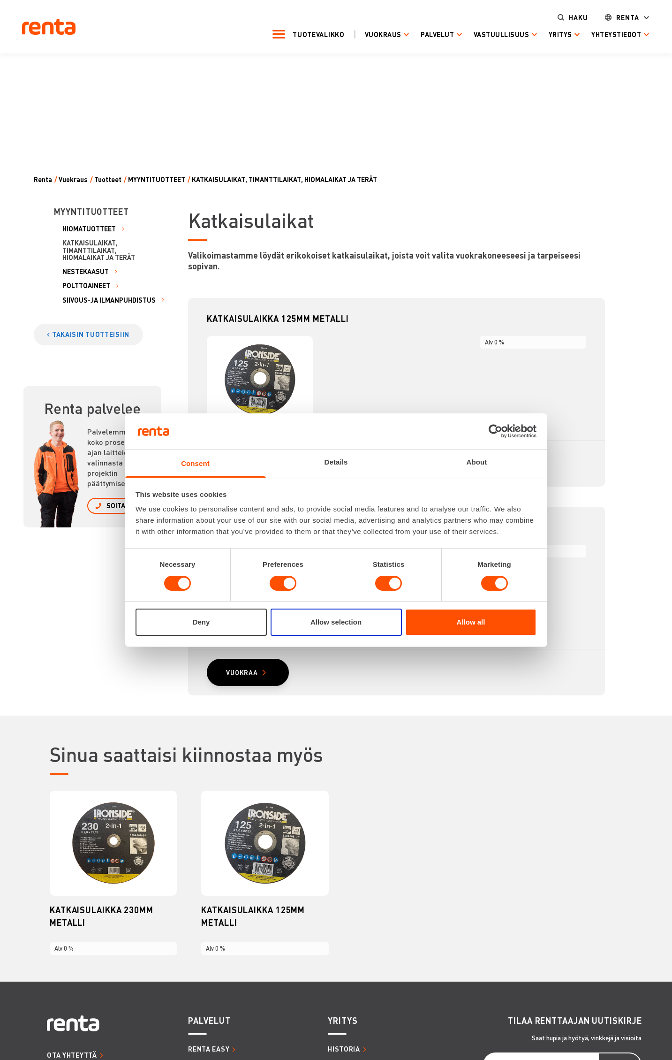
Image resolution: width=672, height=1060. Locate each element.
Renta (620, 17)
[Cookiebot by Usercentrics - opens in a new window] (495, 431)
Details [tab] (336, 462)
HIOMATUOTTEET (89, 229)
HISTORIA (344, 1049)
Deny (201, 622)
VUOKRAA (242, 673)
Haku (571, 17)
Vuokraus (375, 34)
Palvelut (430, 34)
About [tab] (477, 462)
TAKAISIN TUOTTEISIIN (90, 334)
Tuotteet (107, 179)
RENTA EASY (208, 1049)
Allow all (471, 622)
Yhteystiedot (609, 34)
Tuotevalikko (311, 34)
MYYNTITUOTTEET (156, 179)
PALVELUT (209, 1021)
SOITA (115, 505)
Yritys (553, 34)
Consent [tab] (195, 463)
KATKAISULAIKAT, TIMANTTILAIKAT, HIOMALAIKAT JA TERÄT (284, 179)
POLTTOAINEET (86, 286)
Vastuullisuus (494, 34)
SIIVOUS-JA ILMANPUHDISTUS (109, 300)
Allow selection (336, 622)
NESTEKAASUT (85, 271)
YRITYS (342, 1021)
